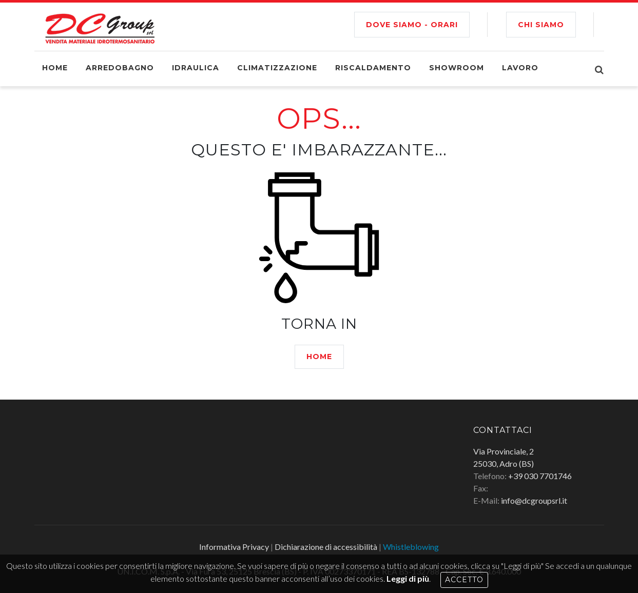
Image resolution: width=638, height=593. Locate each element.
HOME (319, 356)
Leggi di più (407, 578)
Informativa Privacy (234, 546)
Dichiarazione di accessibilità (326, 546)
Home (55, 67)
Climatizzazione (277, 67)
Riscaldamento (373, 67)
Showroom (456, 67)
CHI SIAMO (541, 24)
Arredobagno (120, 67)
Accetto (464, 579)
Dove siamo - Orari (412, 24)
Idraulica (195, 67)
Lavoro (520, 67)
